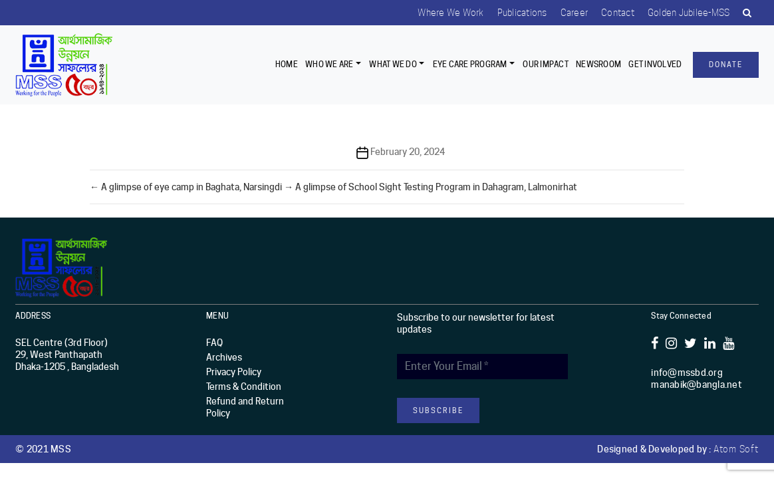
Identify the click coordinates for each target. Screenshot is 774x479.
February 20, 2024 (407, 151)
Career (574, 12)
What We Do (393, 64)
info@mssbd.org (687, 372)
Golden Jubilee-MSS (689, 12)
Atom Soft (736, 449)
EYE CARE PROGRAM (470, 64)
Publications (522, 12)
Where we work (450, 12)
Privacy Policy (233, 372)
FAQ (214, 342)
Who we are (329, 64)
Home (286, 64)
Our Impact (546, 64)
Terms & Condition (243, 386)
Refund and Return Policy (245, 407)
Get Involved (655, 64)
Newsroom (598, 64)
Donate (726, 64)
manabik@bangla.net (696, 384)
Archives (224, 357)
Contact (617, 12)
